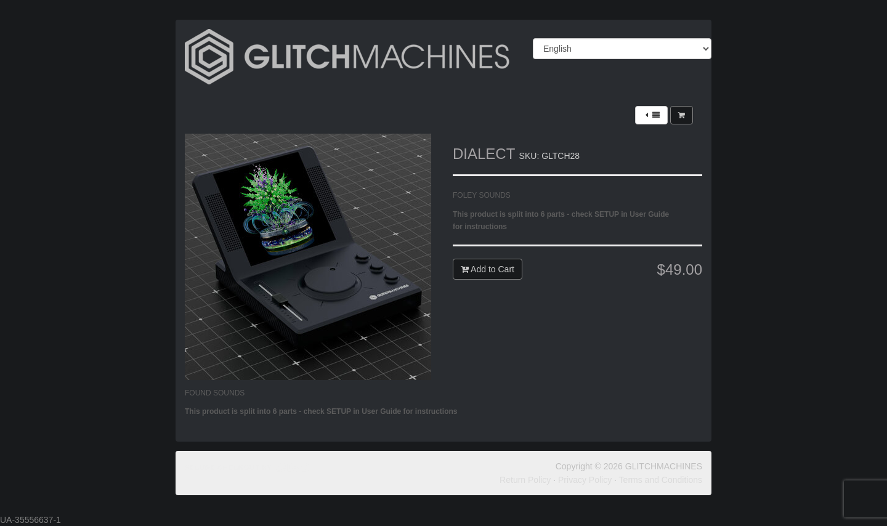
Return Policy (525, 480)
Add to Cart (487, 269)
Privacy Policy (585, 480)
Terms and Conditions (660, 480)
